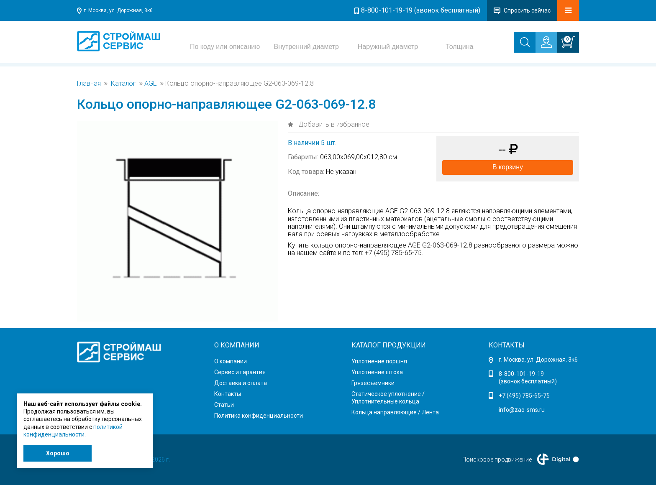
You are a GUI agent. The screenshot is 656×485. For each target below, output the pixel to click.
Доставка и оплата (240, 383)
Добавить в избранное (333, 124)
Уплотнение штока (377, 372)
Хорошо (57, 453)
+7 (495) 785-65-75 (524, 395)
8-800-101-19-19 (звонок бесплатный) (420, 10)
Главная (89, 83)
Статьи (224, 404)
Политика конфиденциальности (258, 415)
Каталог (123, 83)
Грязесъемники (373, 383)
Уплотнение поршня (379, 361)
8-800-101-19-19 (521, 373)
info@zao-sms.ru (522, 409)
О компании (230, 361)
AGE (150, 83)
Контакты (227, 394)
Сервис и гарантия (240, 372)
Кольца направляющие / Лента (395, 412)
